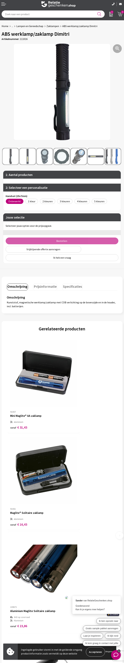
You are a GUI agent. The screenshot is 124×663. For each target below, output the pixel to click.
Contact (6, 610)
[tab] (17, 286)
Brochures (7, 620)
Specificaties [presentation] (69, 286)
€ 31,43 (18, 408)
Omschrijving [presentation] (17, 286)
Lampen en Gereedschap (29, 26)
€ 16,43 (73, 408)
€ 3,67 (73, 494)
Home (5, 26)
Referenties (8, 625)
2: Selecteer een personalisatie (26, 188)
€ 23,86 (18, 491)
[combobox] (53, 14)
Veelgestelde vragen (75, 571)
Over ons (68, 560)
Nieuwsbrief (70, 565)
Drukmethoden (72, 576)
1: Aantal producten (19, 175)
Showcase (7, 615)
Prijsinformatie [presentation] (43, 286)
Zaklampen (52, 26)
